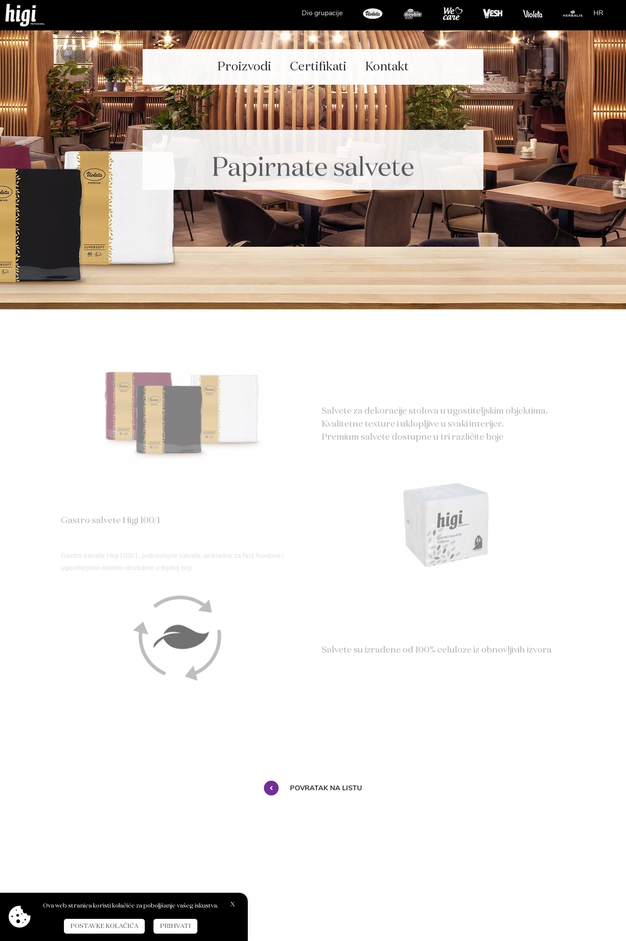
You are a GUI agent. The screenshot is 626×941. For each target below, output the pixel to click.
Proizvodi (244, 61)
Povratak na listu (313, 788)
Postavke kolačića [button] (104, 926)
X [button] (232, 904)
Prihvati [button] (175, 926)
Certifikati (318, 61)
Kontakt (387, 61)
